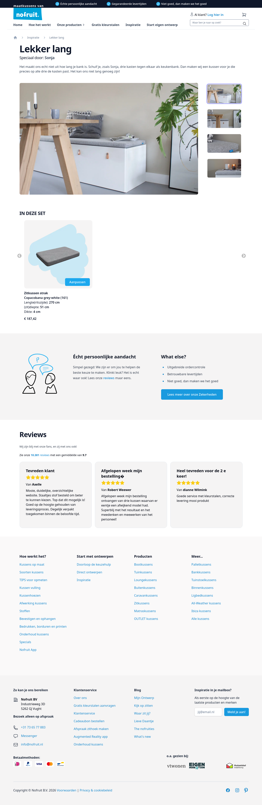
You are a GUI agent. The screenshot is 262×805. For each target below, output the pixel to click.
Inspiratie (132, 25)
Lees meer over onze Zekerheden (192, 394)
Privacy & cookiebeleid (96, 790)
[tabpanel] (109, 139)
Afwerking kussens (33, 603)
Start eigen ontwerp (162, 25)
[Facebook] (228, 790)
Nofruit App (28, 650)
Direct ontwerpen (89, 572)
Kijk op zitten (143, 705)
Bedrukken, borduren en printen (43, 626)
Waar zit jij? (142, 713)
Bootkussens (143, 564)
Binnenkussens (203, 588)
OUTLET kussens (146, 619)
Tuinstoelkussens (204, 580)
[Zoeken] (244, 23)
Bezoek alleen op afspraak (33, 716)
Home (17, 25)
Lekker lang (56, 37)
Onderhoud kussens (34, 634)
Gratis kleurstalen (105, 25)
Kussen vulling (30, 588)
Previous (19, 255)
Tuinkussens (143, 572)
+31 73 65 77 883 (33, 727)
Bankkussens (201, 572)
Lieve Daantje (144, 721)
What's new (142, 736)
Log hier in (215, 15)
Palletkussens (201, 564)
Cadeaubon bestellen (89, 721)
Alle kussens (200, 619)
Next (243, 255)
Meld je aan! (237, 712)
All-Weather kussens (206, 603)
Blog (137, 690)
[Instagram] (237, 790)
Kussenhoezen (30, 595)
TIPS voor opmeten (33, 580)
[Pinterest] (246, 790)
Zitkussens (141, 603)
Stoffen (25, 611)
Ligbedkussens (202, 595)
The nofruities (144, 729)
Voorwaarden (66, 790)
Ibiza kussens (201, 611)
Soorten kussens (32, 572)
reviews (108, 378)
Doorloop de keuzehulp (94, 564)
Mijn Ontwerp (144, 698)
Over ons (80, 698)
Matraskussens (145, 611)
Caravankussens (146, 595)
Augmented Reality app (91, 736)
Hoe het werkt (40, 25)
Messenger (29, 736)
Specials (25, 642)
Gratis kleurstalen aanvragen (95, 705)
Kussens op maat (32, 564)
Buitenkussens (144, 588)
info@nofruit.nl (32, 744)
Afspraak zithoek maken (91, 729)
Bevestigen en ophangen (38, 619)
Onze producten (69, 25)
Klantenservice (84, 713)
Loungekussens (145, 580)
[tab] (224, 94)
